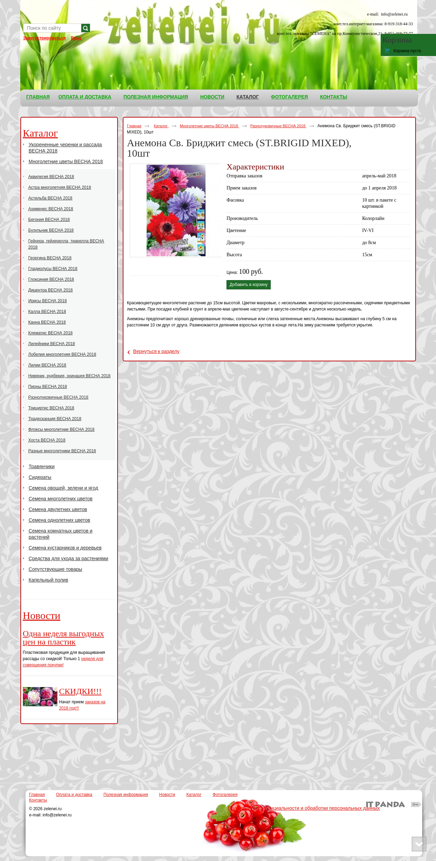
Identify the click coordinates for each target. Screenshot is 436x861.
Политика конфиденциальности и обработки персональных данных (304, 808)
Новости (42, 615)
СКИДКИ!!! (80, 691)
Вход (76, 38)
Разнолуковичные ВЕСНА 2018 (278, 126)
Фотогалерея (225, 794)
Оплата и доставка (74, 794)
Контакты (38, 800)
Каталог (247, 97)
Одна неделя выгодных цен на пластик (63, 637)
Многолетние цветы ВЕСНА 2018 (209, 126)
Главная (134, 126)
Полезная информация (125, 794)
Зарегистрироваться (44, 38)
